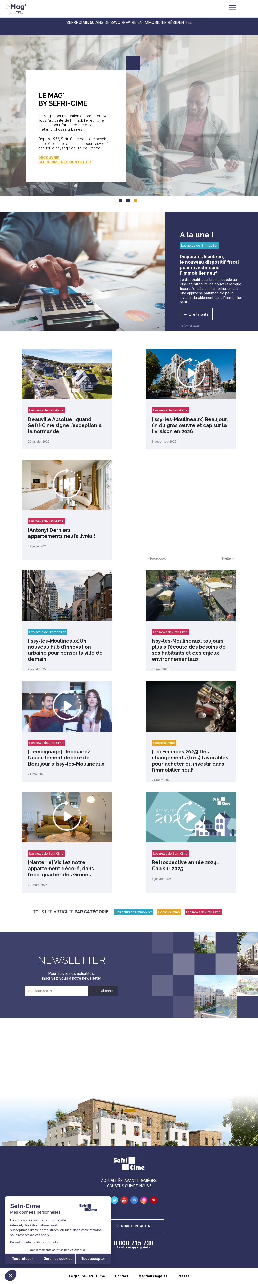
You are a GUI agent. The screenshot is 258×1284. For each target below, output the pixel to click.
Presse (183, 1276)
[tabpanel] (129, 114)
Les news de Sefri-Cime (46, 410)
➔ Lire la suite (196, 314)
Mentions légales (152, 1276)
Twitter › (227, 558)
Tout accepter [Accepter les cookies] (93, 1259)
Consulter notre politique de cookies (35, 1242)
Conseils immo (164, 743)
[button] (11, 1275)
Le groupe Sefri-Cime (87, 1276)
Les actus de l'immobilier (199, 245)
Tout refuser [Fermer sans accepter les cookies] (22, 1259)
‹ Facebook (157, 558)
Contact (121, 1276)
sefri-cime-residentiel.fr (64, 162)
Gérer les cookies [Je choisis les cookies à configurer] (58, 1259)
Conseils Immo (169, 912)
